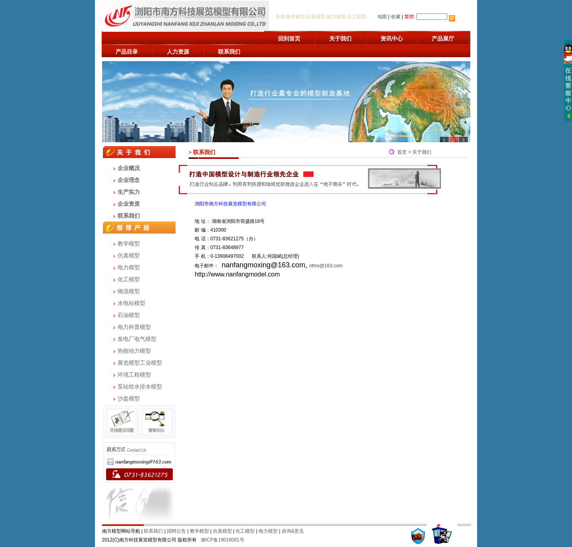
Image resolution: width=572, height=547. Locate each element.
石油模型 (129, 315)
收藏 (395, 16)
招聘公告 (176, 531)
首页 (402, 152)
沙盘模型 (129, 398)
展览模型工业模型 (140, 363)
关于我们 (340, 38)
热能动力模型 (134, 351)
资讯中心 (392, 38)
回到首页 (289, 38)
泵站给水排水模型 (140, 386)
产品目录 (127, 51)
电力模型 (129, 267)
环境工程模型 (134, 374)
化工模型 (129, 279)
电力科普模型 (134, 327)
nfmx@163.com (325, 266)
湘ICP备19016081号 (222, 540)
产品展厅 (443, 38)
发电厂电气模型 (137, 339)
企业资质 (129, 204)
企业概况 (129, 168)
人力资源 (178, 51)
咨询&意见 (293, 531)
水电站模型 (131, 303)
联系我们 (229, 51)
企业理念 (129, 180)
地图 (382, 16)
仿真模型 (129, 255)
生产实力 (129, 192)
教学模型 (129, 243)
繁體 (409, 16)
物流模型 (129, 291)
